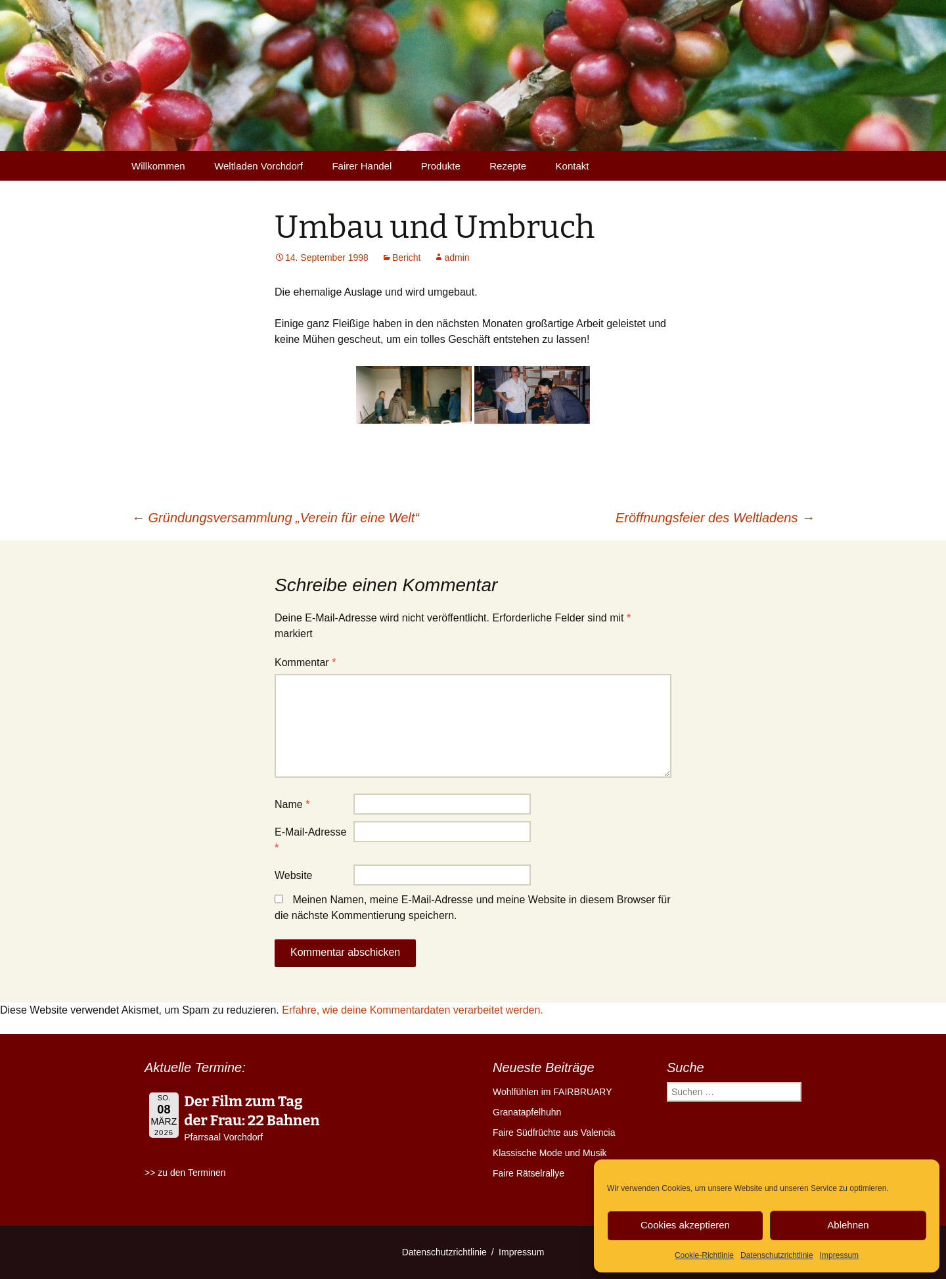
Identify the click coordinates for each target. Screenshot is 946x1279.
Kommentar (305, 662)
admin (456, 257)
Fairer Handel (362, 165)
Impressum (839, 1255)
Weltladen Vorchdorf (258, 165)
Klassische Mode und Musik (550, 1153)
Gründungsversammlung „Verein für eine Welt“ (275, 517)
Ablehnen (847, 1224)
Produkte (441, 165)
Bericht (406, 257)
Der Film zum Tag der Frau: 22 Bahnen (251, 1110)
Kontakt (572, 165)
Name (292, 804)
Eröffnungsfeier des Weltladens (715, 517)
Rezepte (507, 165)
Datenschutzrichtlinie (776, 1255)
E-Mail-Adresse (310, 839)
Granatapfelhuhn (527, 1112)
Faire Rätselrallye (528, 1173)
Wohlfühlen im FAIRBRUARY (552, 1092)
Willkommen (158, 165)
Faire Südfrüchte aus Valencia (554, 1132)
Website (294, 875)
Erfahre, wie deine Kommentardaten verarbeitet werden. (412, 1010)
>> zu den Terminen (185, 1172)
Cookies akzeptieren (685, 1224)
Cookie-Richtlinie (704, 1255)
